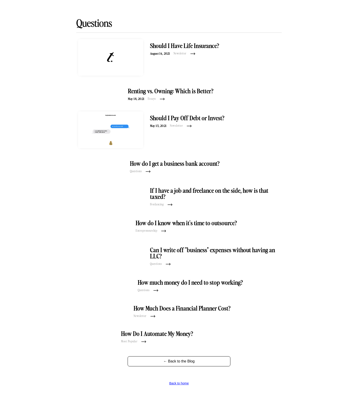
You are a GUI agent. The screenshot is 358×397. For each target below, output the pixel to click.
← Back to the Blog (179, 361)
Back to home (179, 383)
